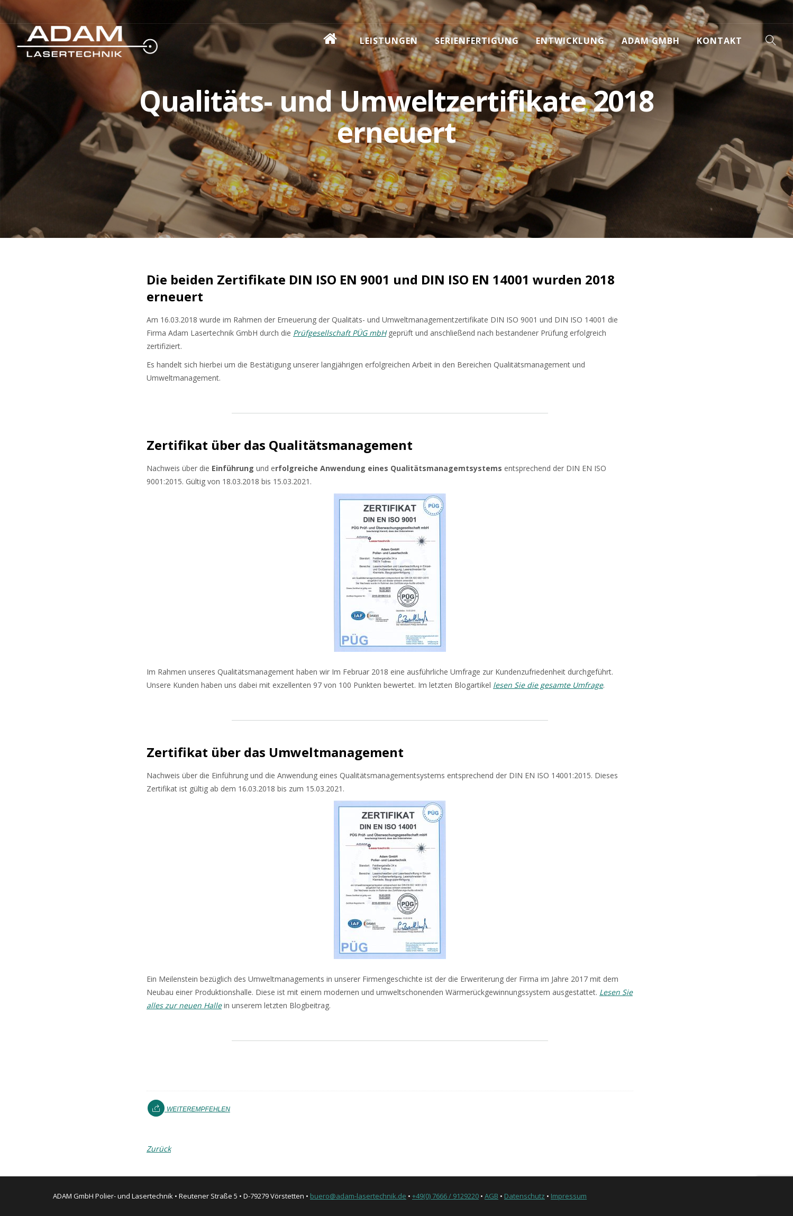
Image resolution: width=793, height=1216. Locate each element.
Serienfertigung (477, 41)
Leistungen (389, 41)
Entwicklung (570, 41)
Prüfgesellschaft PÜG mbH (339, 333)
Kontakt (719, 41)
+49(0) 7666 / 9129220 (445, 1196)
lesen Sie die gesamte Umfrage (548, 685)
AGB (491, 1196)
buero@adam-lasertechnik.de (358, 1196)
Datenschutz (524, 1196)
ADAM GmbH (651, 41)
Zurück (159, 1149)
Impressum (569, 1196)
